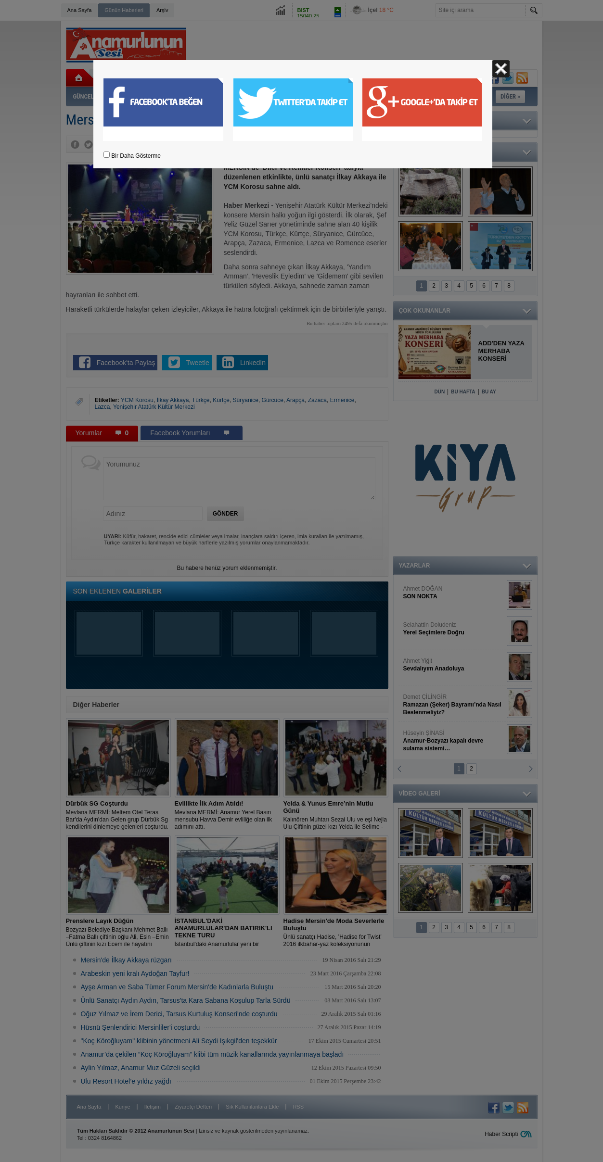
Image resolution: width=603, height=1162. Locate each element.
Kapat (501, 68)
